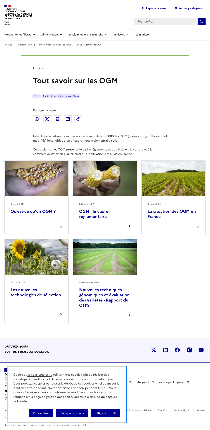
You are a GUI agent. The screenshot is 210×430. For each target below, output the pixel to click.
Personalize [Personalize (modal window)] (41, 413)
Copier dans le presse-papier (78, 119)
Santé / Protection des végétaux (54, 44)
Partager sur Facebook (36, 119)
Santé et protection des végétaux (61, 96)
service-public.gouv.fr (172, 382)
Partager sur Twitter (47, 119)
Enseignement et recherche (85, 35)
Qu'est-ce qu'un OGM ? (33, 211)
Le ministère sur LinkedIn (165, 350)
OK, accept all (106, 413)
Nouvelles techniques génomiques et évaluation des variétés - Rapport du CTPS (104, 297)
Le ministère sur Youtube (201, 350)
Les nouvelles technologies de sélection (36, 292)
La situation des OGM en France (172, 214)
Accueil (8, 44)
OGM (36, 96)
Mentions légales (181, 410)
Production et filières (17, 35)
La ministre (143, 35)
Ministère (119, 35)
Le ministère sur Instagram (189, 350)
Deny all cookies (72, 413)
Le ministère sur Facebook (177, 350)
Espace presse (156, 8)
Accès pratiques (190, 8)
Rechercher (202, 21)
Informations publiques (139, 410)
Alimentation (49, 35)
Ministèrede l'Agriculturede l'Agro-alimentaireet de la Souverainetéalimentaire (18, 13)
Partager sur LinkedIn (57, 119)
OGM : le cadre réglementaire (93, 214)
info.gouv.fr (143, 382)
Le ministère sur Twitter (153, 350)
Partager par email (68, 119)
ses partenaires (38, 374)
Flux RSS (162, 410)
